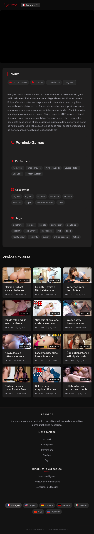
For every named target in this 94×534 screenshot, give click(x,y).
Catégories (47, 444)
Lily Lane (17, 174)
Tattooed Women (45, 202)
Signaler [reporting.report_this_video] (70, 82)
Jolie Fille (54, 196)
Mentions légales (47, 476)
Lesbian (68, 196)
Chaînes (47, 455)
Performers (47, 450)
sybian (46, 237)
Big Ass (16, 196)
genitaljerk (72, 225)
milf (59, 231)
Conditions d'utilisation (47, 487)
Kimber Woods (53, 168)
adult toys (17, 225)
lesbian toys (31, 231)
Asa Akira (17, 168)
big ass (31, 225)
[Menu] (46, 5)
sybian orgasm (61, 237)
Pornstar (17, 202)
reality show (19, 237)
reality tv (34, 237)
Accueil (47, 439)
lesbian (16, 231)
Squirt (29, 202)
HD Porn (41, 196)
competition (56, 225)
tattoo (76, 237)
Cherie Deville (34, 168)
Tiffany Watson (34, 174)
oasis (68, 231)
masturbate (47, 231)
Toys (60, 202)
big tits (43, 225)
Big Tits (28, 196)
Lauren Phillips (72, 168)
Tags (47, 460)
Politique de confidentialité (47, 481)
